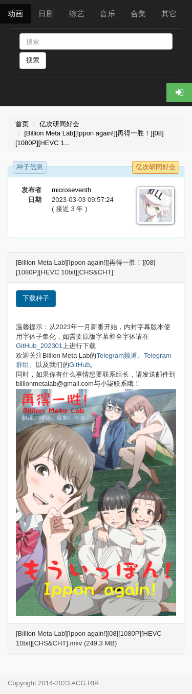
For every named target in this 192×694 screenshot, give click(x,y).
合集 (138, 13)
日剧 (46, 13)
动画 (15, 13)
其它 (169, 13)
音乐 (107, 13)
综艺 (76, 13)
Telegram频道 (117, 355)
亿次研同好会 (59, 124)
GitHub (79, 364)
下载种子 (36, 298)
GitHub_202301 (39, 346)
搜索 (32, 60)
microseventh (71, 190)
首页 (22, 124)
